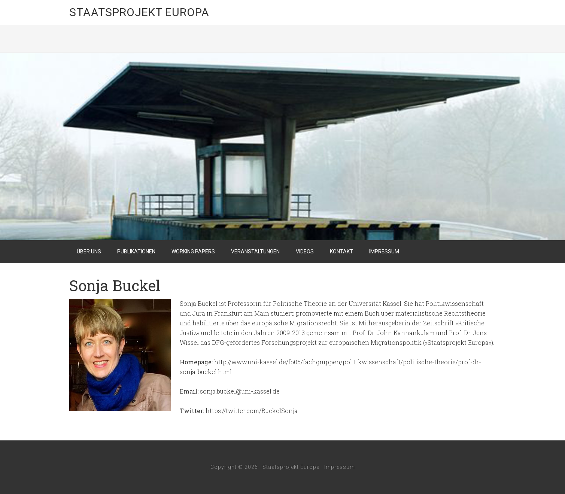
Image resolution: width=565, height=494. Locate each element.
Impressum (339, 467)
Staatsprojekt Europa (139, 12)
